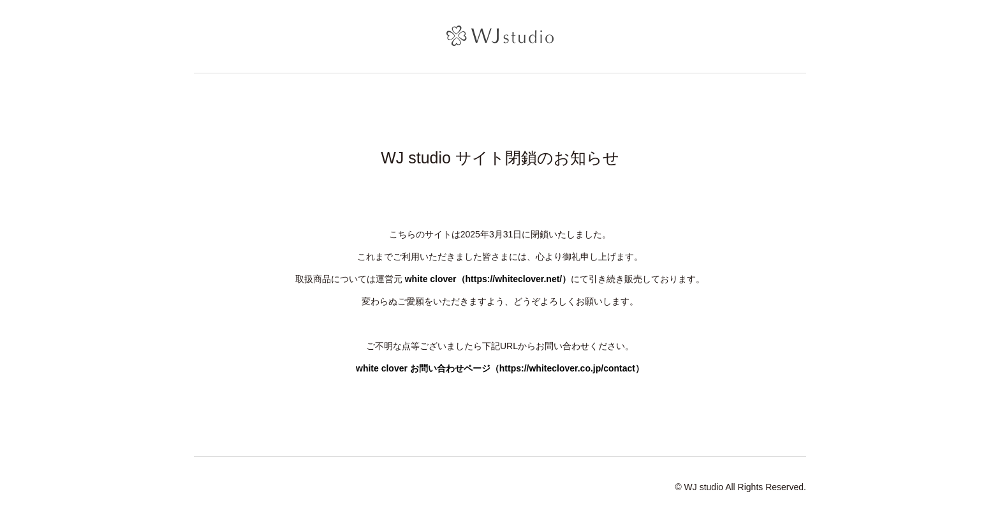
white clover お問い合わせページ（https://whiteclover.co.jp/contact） (500, 368)
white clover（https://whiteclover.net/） (488, 279)
